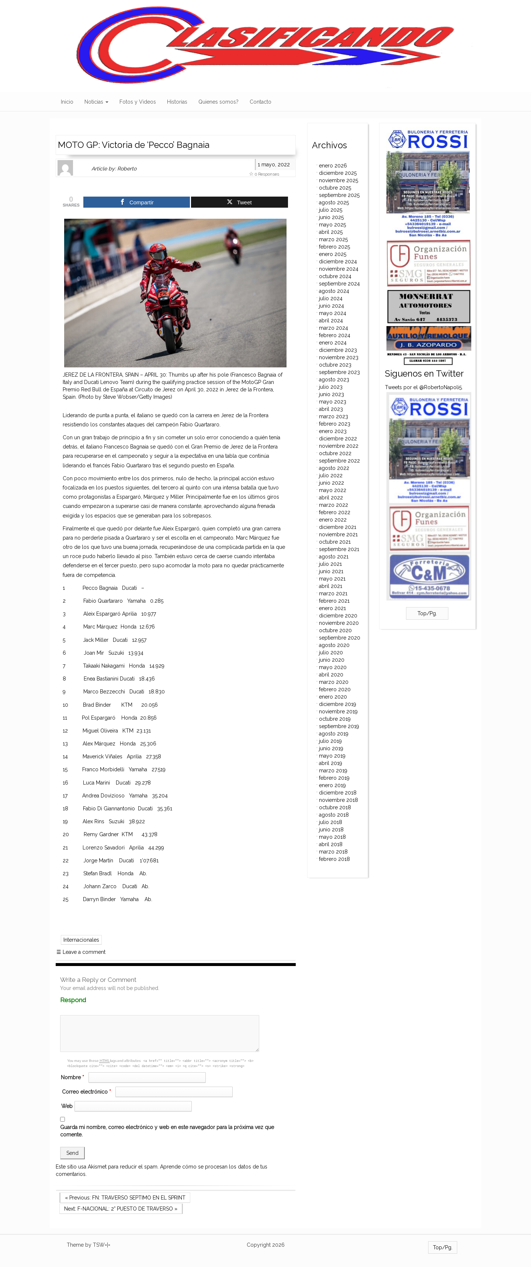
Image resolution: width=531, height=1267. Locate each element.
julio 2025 (330, 210)
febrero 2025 (334, 247)
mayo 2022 (332, 490)
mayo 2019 (332, 756)
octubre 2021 (335, 542)
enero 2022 (333, 520)
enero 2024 (333, 343)
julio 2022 (331, 475)
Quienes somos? (218, 102)
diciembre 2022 (338, 439)
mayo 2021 (332, 579)
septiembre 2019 (339, 726)
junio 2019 (331, 748)
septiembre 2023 (339, 372)
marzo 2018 (333, 852)
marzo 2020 (333, 682)
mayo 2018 (332, 837)
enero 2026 (333, 166)
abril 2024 (331, 320)
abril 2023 (331, 409)
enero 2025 (332, 254)
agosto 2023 (334, 379)
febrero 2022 (334, 512)
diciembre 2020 (338, 616)
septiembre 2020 (339, 638)
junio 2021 (331, 571)
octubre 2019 (335, 719)
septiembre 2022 (339, 461)
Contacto (260, 102)
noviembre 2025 (338, 180)
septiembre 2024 (339, 284)
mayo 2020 (333, 667)
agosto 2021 (333, 557)
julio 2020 (331, 652)
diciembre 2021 (337, 527)
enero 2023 (333, 431)
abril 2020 (331, 675)
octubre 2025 (335, 188)
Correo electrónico (87, 1092)
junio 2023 (331, 394)
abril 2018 (331, 844)
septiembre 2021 (339, 549)
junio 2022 (331, 483)
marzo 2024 (333, 328)
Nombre (73, 1077)
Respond (87, 1000)
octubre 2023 (335, 365)
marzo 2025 (333, 239)
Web (67, 1106)
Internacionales (81, 940)
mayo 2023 (332, 402)
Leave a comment (80, 952)
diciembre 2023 (338, 350)
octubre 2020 (335, 630)
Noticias (96, 102)
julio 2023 (331, 387)
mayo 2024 (332, 313)
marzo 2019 (333, 770)
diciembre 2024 (338, 261)
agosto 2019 (333, 734)
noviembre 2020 (339, 623)
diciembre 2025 (338, 173)
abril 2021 (330, 586)
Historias (177, 102)
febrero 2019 (334, 778)
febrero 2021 (334, 601)
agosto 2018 (334, 815)
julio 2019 (330, 741)
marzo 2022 (333, 505)
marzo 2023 (333, 416)
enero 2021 (332, 608)
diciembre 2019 (337, 704)
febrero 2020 (335, 689)
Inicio (67, 102)
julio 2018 (330, 822)
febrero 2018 (334, 859)
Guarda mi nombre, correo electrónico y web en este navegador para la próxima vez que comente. (167, 1131)
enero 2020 (333, 697)
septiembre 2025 (339, 195)
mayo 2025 (332, 225)
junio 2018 (331, 829)
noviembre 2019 (338, 711)
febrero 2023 (334, 424)
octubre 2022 (335, 453)
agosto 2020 (334, 645)
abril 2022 (331, 498)
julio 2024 (331, 298)
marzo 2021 (333, 593)
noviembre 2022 (338, 446)
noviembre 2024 (338, 269)
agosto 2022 (334, 468)
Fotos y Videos (137, 102)
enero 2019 (332, 785)
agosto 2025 (334, 202)
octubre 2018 (335, 807)
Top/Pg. (427, 613)
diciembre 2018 (338, 793)
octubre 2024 (335, 276)
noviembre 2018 (338, 800)
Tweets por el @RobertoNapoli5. (424, 387)
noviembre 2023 (338, 357)
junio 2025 (331, 217)
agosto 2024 (334, 291)
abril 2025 (331, 232)
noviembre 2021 (338, 534)
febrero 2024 (334, 335)
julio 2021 (330, 564)
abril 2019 (330, 763)
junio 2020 (331, 660)
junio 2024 (331, 306)
